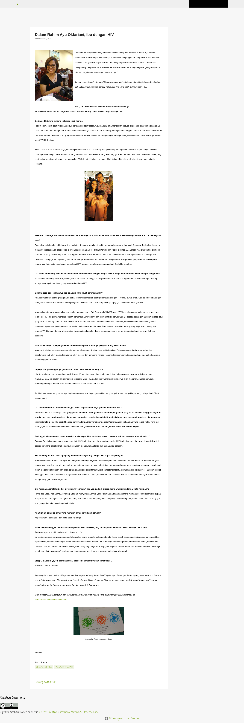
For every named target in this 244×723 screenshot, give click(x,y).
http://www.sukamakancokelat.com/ (51, 600)
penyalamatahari (64, 667)
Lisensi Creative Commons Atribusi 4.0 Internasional (69, 712)
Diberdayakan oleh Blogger (122, 718)
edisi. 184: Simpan (44, 667)
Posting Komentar (45, 682)
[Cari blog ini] (211, 4)
